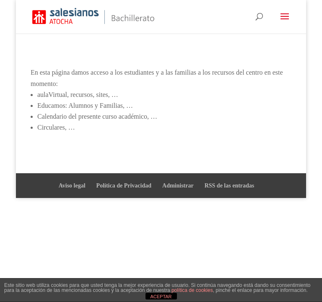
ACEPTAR (160, 296)
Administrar (178, 185)
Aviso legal (72, 185)
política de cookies (192, 290)
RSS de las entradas (229, 185)
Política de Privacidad (123, 185)
